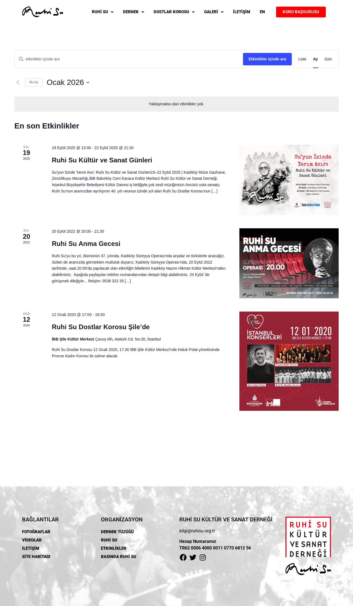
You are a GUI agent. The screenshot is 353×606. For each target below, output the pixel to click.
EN (262, 11)
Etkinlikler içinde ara (267, 59)
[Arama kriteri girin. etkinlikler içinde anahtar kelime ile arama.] (129, 59)
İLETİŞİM (241, 11)
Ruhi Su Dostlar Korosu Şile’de (101, 327)
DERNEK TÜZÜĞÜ (117, 531)
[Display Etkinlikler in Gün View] (328, 59)
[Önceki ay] (17, 82)
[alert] (176, 104)
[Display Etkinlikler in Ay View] (315, 59)
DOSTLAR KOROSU (174, 12)
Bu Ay (34, 82)
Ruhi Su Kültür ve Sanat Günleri (102, 160)
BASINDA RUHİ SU (118, 556)
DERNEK (133, 12)
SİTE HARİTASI (36, 556)
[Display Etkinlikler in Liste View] (302, 59)
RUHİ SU (102, 12)
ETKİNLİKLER (113, 548)
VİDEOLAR (32, 540)
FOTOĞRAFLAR (36, 531)
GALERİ (213, 12)
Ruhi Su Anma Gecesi (86, 243)
